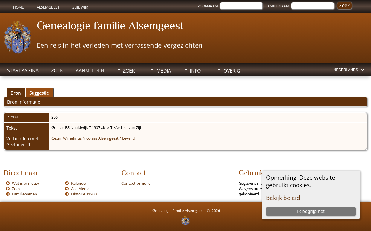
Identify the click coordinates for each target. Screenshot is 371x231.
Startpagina (23, 70)
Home (18, 7)
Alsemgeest (48, 7)
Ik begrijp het (311, 211)
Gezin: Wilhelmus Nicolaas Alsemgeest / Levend (93, 138)
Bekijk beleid (283, 197)
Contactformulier (136, 183)
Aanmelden (90, 70)
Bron (15, 93)
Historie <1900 (84, 194)
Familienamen (24, 194)
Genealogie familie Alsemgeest (110, 25)
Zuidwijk (80, 7)
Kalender (79, 183)
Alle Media (80, 188)
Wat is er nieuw (25, 183)
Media (163, 70)
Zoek (57, 70)
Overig (231, 70)
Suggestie (39, 93)
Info (195, 70)
